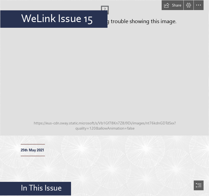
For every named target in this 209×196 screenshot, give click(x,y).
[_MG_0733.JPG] (104, 68)
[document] (104, 98)
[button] (172, 5)
